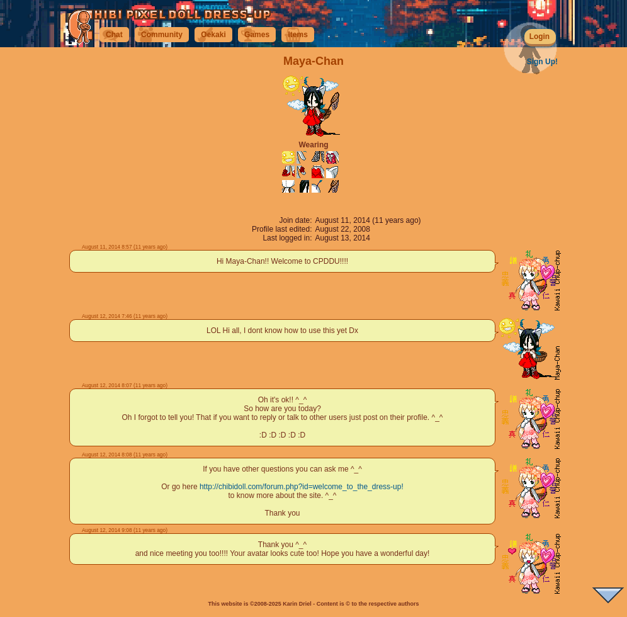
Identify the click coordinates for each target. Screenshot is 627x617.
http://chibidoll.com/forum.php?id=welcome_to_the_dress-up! (302, 486)
